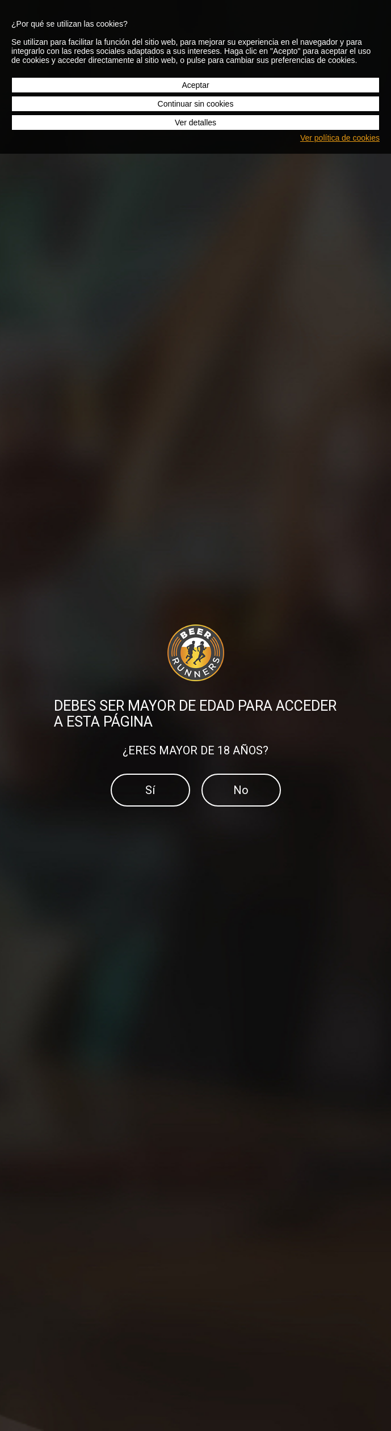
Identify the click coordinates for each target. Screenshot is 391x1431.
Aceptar (195, 85)
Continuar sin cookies (196, 103)
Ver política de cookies (340, 137)
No (241, 790)
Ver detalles (195, 122)
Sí (150, 790)
